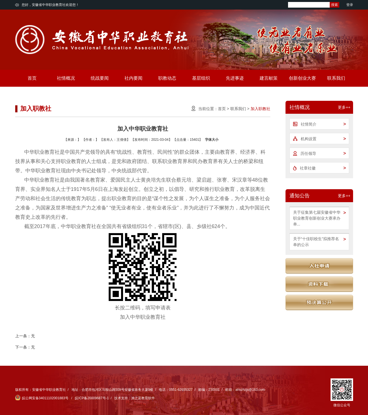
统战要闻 (100, 78)
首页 (32, 78)
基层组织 (201, 78)
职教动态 (167, 78)
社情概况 (66, 78)
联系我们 (336, 78)
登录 (349, 5)
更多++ (344, 107)
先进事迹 (235, 78)
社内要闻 (133, 78)
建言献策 (269, 78)
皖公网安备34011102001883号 (42, 398)
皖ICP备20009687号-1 (92, 398)
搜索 (334, 5)
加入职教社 (260, 108)
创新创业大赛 (302, 78)
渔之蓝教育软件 (143, 398)
